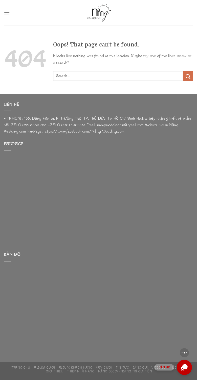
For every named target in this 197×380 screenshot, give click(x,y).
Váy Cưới (104, 368)
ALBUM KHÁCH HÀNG (76, 368)
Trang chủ (20, 368)
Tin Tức (122, 368)
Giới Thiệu (54, 371)
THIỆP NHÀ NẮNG (81, 371)
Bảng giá (140, 368)
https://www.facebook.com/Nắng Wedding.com (83, 131)
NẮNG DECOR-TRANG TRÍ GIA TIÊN (125, 371)
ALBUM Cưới (44, 368)
